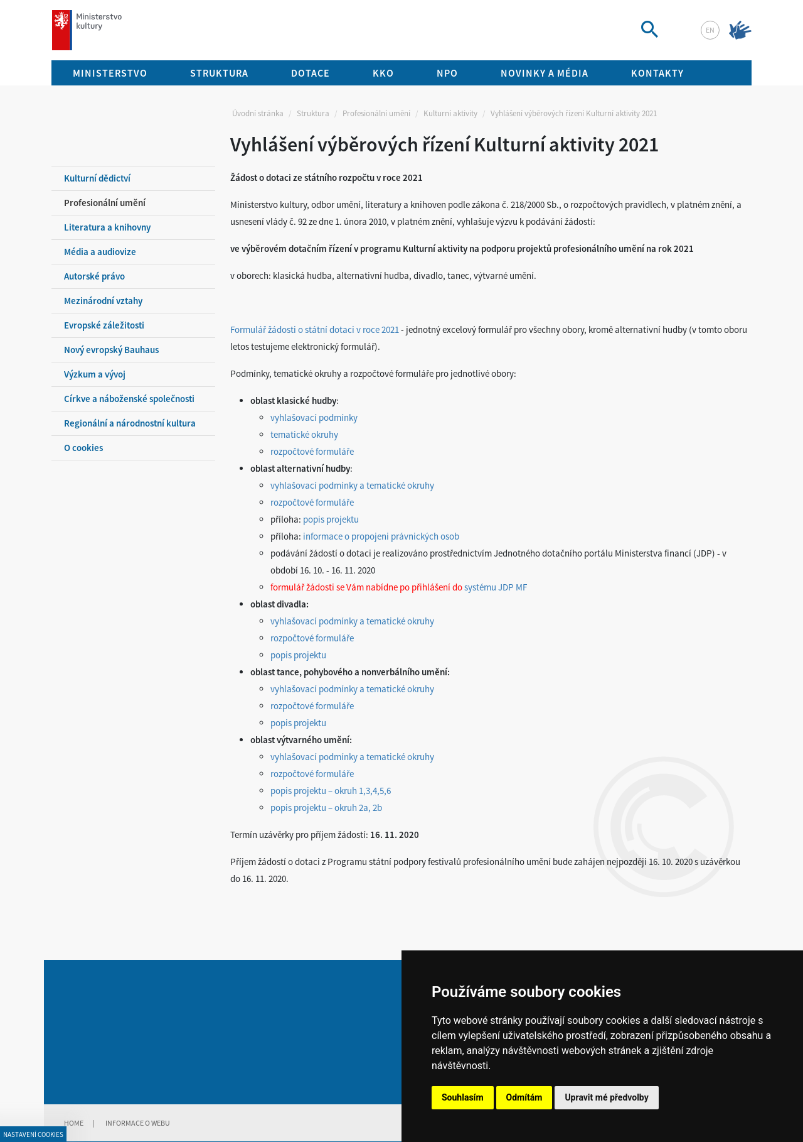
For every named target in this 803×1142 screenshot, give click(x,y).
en (710, 30)
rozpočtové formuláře (312, 451)
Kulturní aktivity (450, 113)
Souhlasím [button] (463, 1097)
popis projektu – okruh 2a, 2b (326, 807)
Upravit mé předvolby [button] (606, 1097)
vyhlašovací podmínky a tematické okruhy (352, 485)
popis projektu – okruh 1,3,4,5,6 (330, 791)
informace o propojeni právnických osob (381, 536)
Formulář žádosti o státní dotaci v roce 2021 (314, 329)
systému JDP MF (495, 587)
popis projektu (331, 519)
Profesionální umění (376, 113)
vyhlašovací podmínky (314, 417)
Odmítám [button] (524, 1097)
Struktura (313, 113)
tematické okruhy (304, 434)
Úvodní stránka (258, 113)
